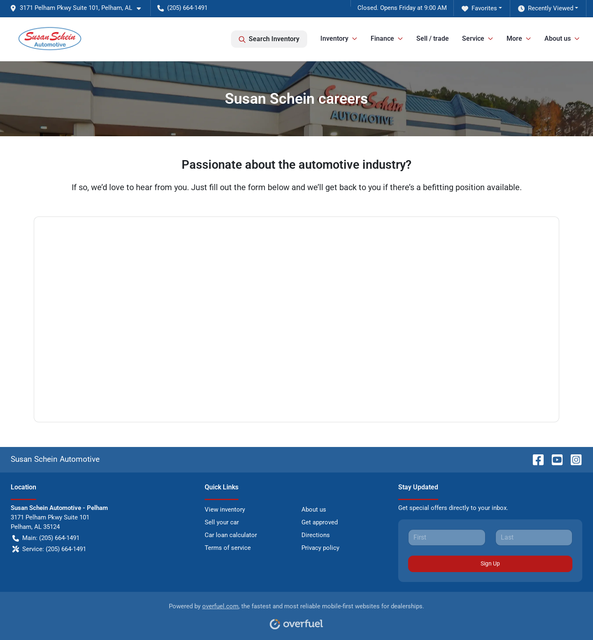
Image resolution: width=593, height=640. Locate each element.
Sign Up (490, 563)
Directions (315, 535)
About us (313, 509)
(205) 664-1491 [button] (182, 8)
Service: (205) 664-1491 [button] (49, 549)
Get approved (319, 522)
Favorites (479, 8)
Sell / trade (432, 38)
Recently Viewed (545, 8)
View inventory (225, 509)
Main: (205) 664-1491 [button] (45, 538)
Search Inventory (269, 39)
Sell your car (222, 522)
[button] (79, 8)
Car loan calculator (231, 535)
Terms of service (228, 548)
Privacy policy (320, 548)
